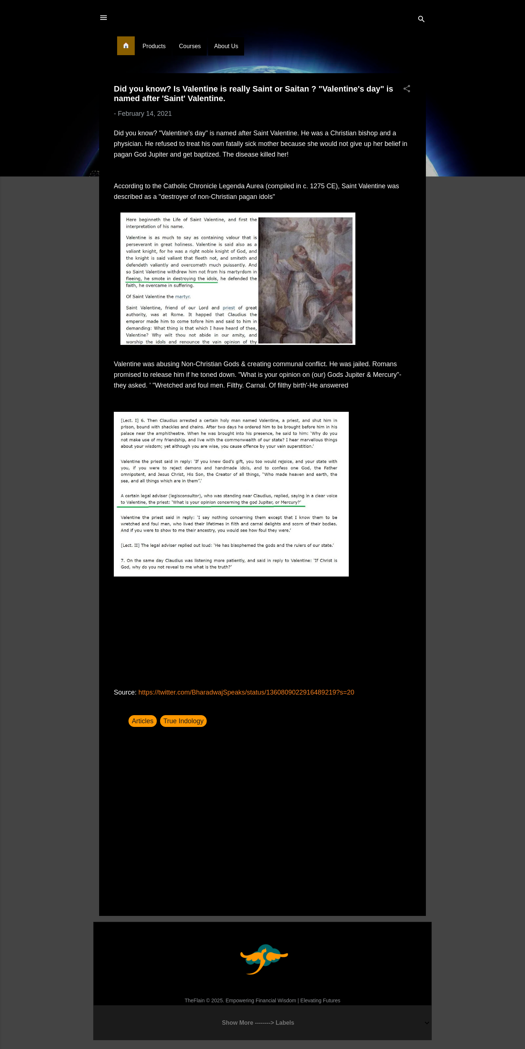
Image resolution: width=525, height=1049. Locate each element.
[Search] (421, 20)
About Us (226, 46)
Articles (142, 721)
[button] (406, 89)
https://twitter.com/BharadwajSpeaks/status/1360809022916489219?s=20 (246, 692)
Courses (190, 46)
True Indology (183, 721)
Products (154, 46)
